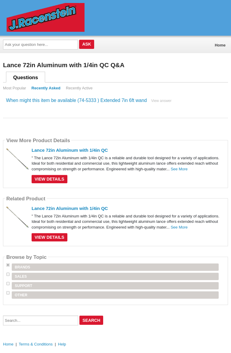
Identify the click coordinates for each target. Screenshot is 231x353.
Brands (22, 267)
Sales (21, 276)
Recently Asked (46, 88)
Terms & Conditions (36, 344)
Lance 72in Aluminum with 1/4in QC (70, 150)
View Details (49, 179)
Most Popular (14, 88)
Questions (25, 77)
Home (220, 45)
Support (23, 286)
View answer (161, 101)
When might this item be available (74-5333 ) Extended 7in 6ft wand (76, 100)
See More (179, 169)
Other (21, 295)
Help (62, 344)
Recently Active (79, 88)
